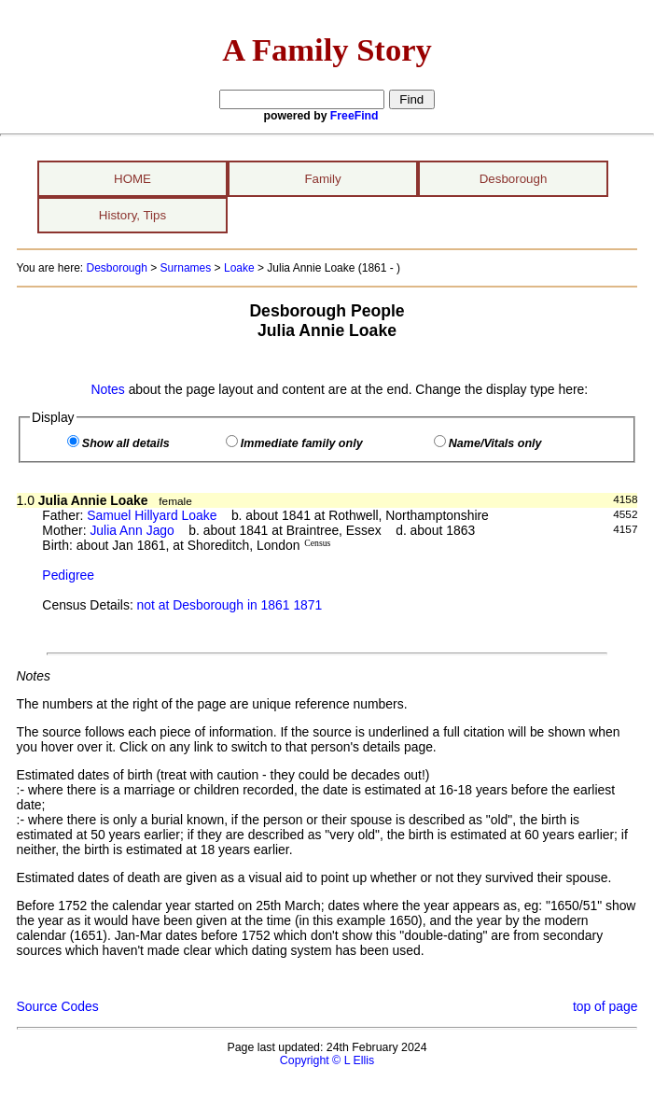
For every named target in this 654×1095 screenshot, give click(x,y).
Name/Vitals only (495, 443)
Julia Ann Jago (132, 530)
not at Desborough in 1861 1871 (230, 604)
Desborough (514, 179)
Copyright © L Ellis (327, 1060)
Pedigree (68, 575)
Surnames (186, 267)
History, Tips (132, 215)
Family (322, 179)
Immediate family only (302, 443)
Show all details (126, 443)
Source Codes (58, 1006)
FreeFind (354, 115)
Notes (107, 389)
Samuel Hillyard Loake (151, 515)
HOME (132, 179)
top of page (605, 1006)
